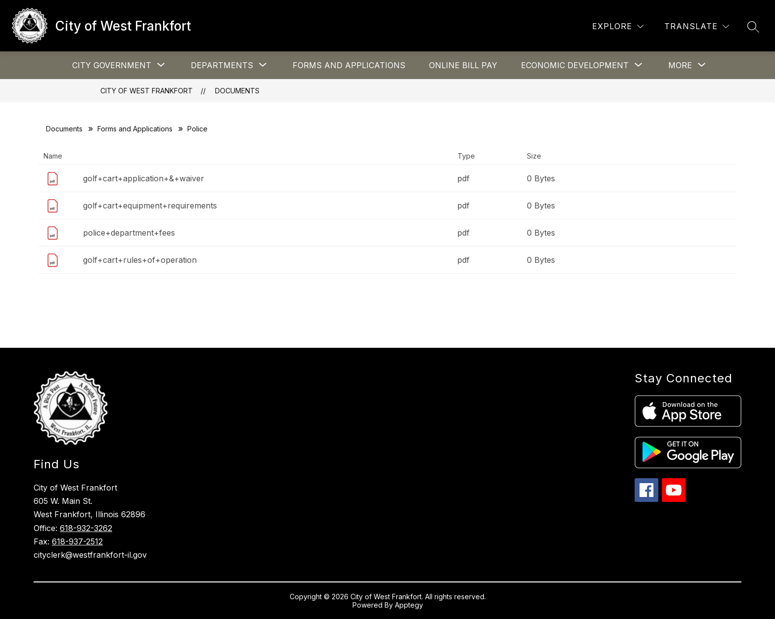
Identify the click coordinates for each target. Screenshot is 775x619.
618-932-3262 (86, 528)
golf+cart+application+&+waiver (143, 178)
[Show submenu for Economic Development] (575, 65)
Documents (237, 90)
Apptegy (409, 605)
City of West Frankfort (146, 90)
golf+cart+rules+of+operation (140, 260)
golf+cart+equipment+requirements (150, 205)
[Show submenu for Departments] (222, 65)
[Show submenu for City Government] (111, 65)
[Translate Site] (697, 26)
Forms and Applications (349, 65)
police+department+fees (129, 233)
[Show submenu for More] (680, 65)
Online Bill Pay (463, 65)
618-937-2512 (77, 541)
